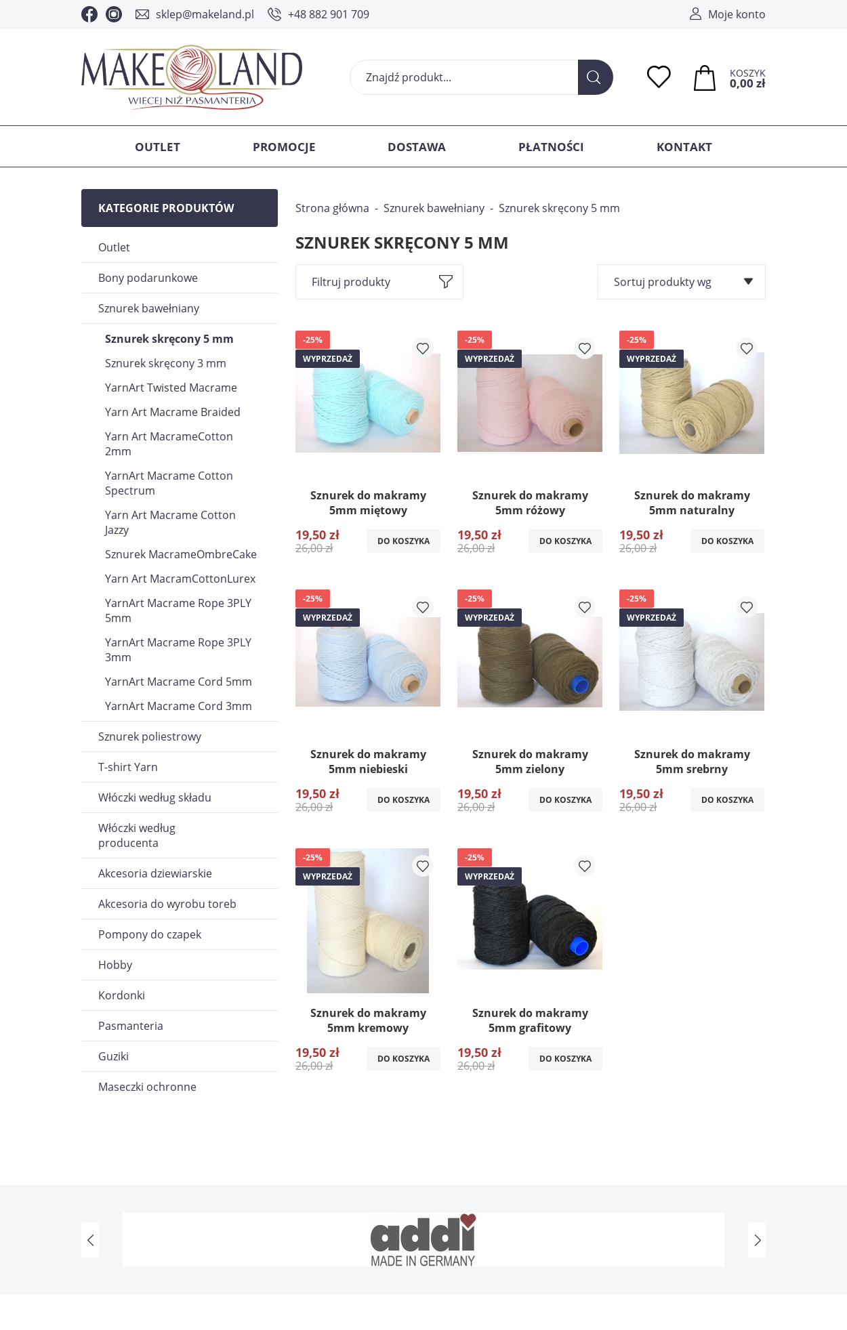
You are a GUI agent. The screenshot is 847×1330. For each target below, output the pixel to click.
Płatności (551, 146)
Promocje (284, 146)
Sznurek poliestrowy (149, 736)
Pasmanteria (130, 1025)
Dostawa (417, 146)
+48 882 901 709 (328, 14)
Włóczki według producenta (136, 835)
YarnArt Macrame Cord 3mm (178, 706)
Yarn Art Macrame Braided (173, 411)
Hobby (115, 964)
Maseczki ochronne (147, 1086)
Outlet (157, 146)
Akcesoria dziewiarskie (155, 873)
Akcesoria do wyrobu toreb (167, 903)
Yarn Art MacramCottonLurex (180, 578)
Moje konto (737, 14)
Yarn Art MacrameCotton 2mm (169, 444)
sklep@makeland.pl (205, 14)
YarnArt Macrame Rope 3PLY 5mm (178, 610)
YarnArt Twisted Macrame (171, 387)
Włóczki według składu (154, 797)
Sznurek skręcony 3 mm (165, 363)
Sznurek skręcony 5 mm (169, 338)
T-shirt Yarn (128, 767)
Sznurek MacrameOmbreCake (181, 554)
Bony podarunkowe (148, 277)
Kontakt (684, 146)
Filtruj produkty (351, 281)
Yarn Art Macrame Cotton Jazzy (170, 522)
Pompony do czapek (149, 934)
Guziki (113, 1056)
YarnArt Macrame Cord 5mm (178, 681)
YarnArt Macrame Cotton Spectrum (169, 483)
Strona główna (332, 208)
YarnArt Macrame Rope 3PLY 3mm (178, 650)
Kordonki (121, 995)
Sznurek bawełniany (148, 308)
